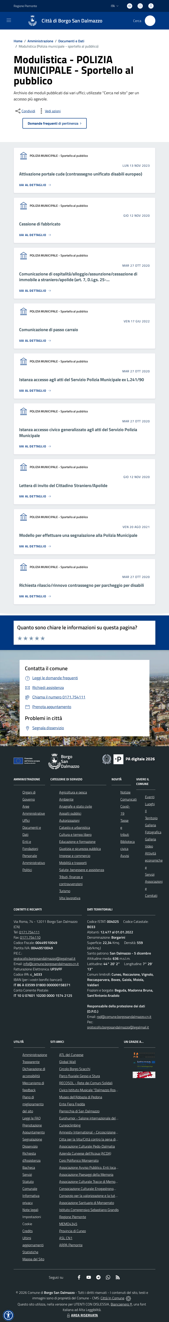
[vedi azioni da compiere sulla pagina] (49, 110)
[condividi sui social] (25, 110)
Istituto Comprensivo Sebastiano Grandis (89, 1209)
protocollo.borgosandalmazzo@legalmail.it (44, 958)
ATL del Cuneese (71, 1054)
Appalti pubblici (70, 813)
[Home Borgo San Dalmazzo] (63, 20)
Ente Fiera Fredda (72, 1104)
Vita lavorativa (69, 898)
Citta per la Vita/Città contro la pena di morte (92, 1139)
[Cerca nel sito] (150, 20)
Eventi (149, 796)
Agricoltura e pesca (73, 792)
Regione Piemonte (72, 1216)
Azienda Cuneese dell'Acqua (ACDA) (85, 1153)
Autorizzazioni (69, 820)
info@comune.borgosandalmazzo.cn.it (51, 963)
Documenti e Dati (71, 41)
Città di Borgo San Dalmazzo (72, 21)
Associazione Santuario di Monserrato (86, 1202)
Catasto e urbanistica (74, 827)
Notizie (125, 792)
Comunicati (128, 799)
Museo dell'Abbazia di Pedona (80, 1097)
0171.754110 (30, 937)
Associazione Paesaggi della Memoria (86, 1174)
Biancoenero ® (121, 1304)
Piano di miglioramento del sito (33, 1104)
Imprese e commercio (74, 855)
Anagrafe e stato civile (75, 806)
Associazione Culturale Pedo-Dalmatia (87, 1146)
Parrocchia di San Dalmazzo (79, 1111)
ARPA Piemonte (71, 1245)
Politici (27, 869)
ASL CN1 (65, 1238)
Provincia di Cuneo (72, 1230)
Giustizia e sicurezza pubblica (80, 848)
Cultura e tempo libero (75, 834)
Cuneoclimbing (70, 1125)
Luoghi (150, 804)
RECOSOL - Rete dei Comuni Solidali (85, 1083)
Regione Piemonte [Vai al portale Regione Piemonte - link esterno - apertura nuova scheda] (25, 6)
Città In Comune (112, 1298)
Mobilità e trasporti (73, 862)
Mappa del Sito (33, 1259)
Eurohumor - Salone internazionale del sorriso (92, 1118)
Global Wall (67, 1061)
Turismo (64, 891)
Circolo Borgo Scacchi (74, 1068)
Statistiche (30, 1252)
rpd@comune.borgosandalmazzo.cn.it (124, 1016)
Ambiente (66, 799)
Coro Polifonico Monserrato (79, 1160)
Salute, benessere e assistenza (81, 869)
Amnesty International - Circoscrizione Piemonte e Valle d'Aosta (106, 1132)
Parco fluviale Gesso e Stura (79, 1075)
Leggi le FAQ (31, 1118)
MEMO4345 (68, 1223)
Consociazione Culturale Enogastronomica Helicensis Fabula (102, 1188)
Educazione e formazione (77, 841)
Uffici (26, 820)
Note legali (30, 1209)
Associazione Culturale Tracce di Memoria (89, 1181)
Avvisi (124, 855)
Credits (27, 1230)
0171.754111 (29, 932)
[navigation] (8, 20)
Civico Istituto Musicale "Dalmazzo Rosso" (89, 1090)
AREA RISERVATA (82, 1315)
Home (18, 41)
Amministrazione (40, 41)
